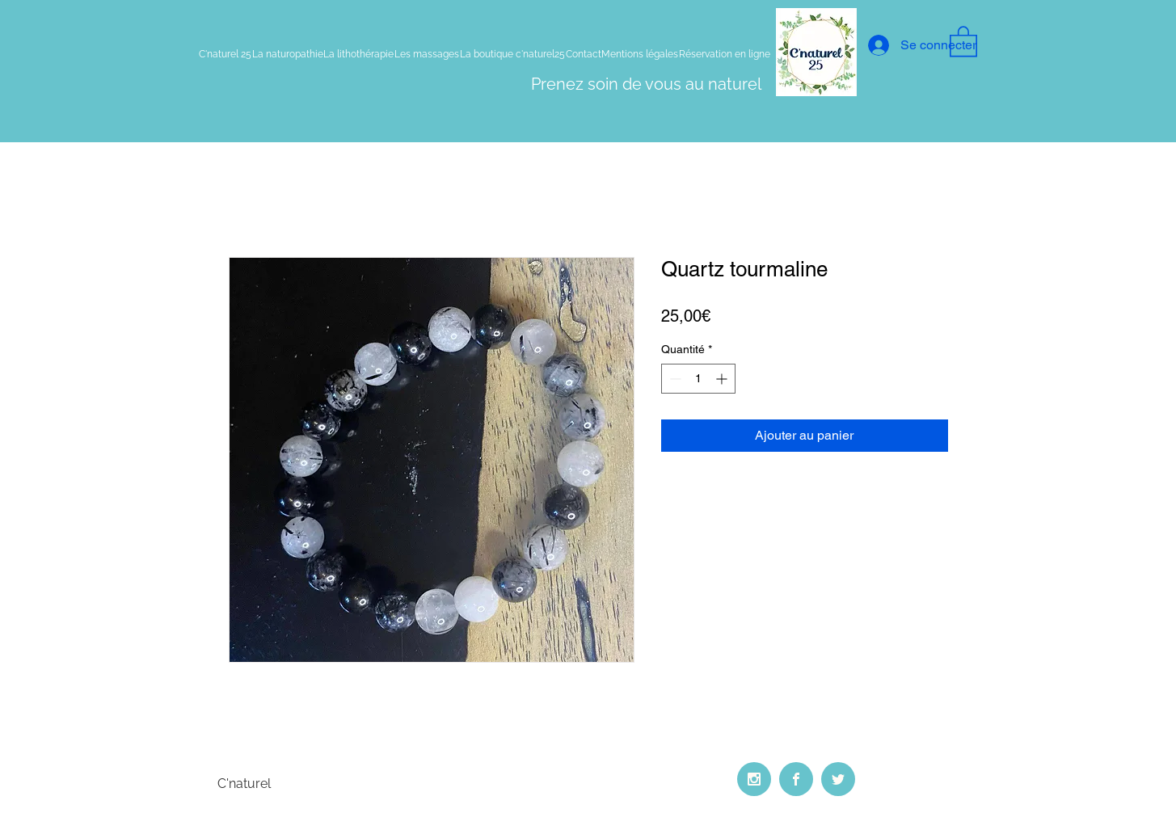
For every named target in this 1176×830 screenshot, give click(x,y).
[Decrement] (674, 378)
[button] (963, 40)
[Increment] (723, 378)
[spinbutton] (698, 378)
